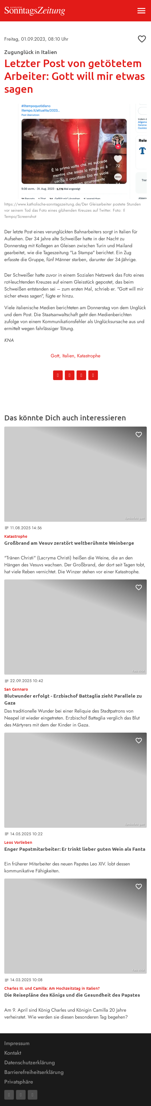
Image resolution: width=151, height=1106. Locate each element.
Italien (68, 355)
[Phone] (32, 1095)
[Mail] (21, 1095)
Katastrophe (88, 355)
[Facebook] (9, 1095)
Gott (55, 355)
